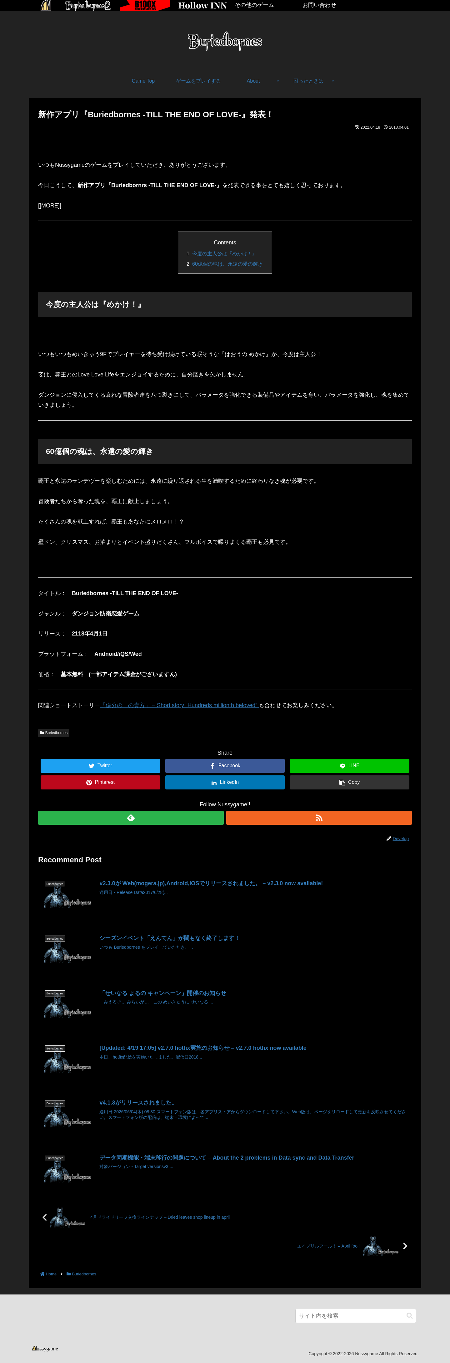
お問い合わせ (319, 5)
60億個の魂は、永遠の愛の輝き (227, 264)
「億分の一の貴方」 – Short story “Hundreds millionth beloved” (179, 705)
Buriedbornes (54, 733)
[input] (355, 1316)
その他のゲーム (254, 5)
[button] (409, 1316)
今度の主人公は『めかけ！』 (224, 253)
